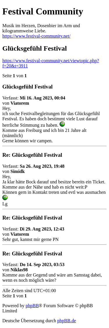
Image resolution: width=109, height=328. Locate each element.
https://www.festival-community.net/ (36, 36)
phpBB (32, 305)
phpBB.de (66, 320)
